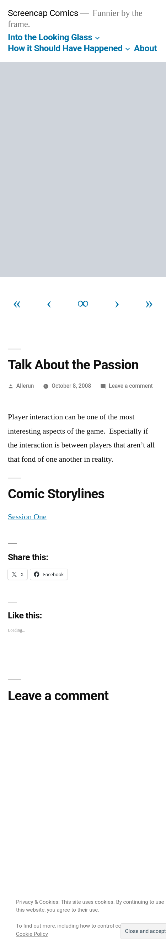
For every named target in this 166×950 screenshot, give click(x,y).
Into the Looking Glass (50, 37)
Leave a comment (131, 385)
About (145, 48)
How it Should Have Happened (65, 48)
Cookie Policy (32, 934)
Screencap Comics (43, 13)
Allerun (25, 385)
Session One (27, 517)
